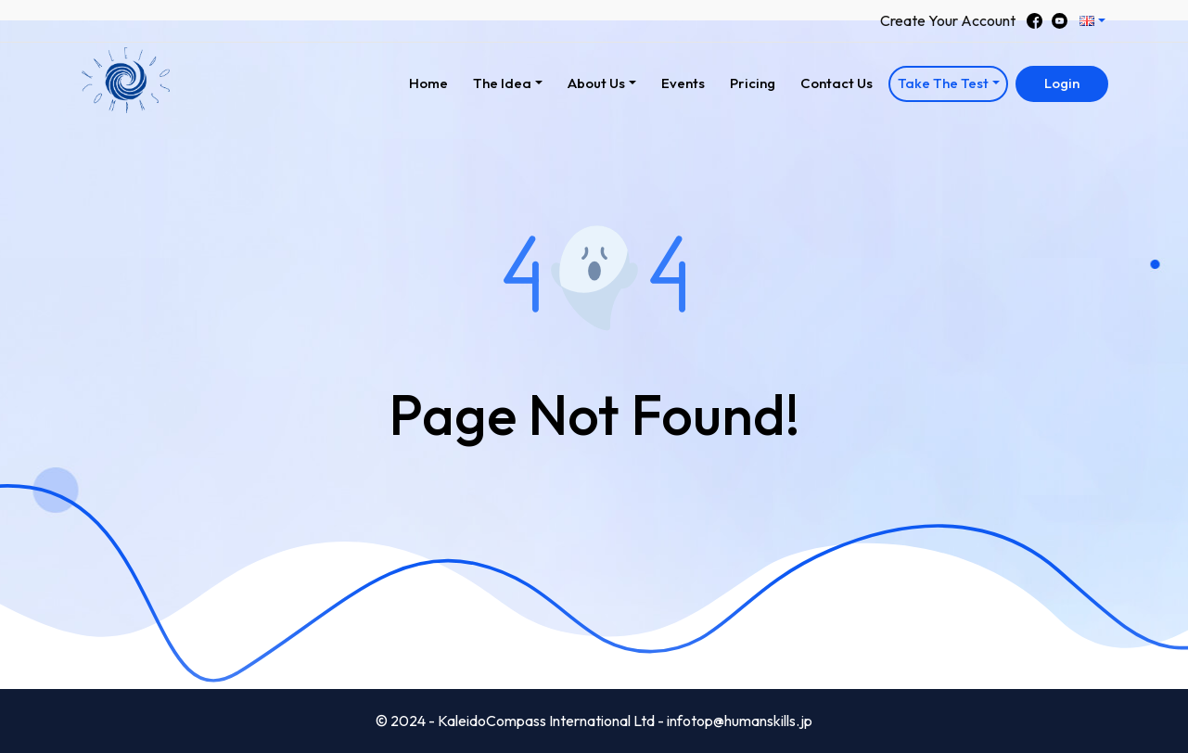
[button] (1092, 21)
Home (433, 81)
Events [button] (683, 83)
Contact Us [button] (836, 83)
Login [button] (1061, 83)
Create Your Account (948, 20)
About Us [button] (596, 83)
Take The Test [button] (943, 83)
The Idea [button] (502, 83)
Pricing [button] (752, 83)
